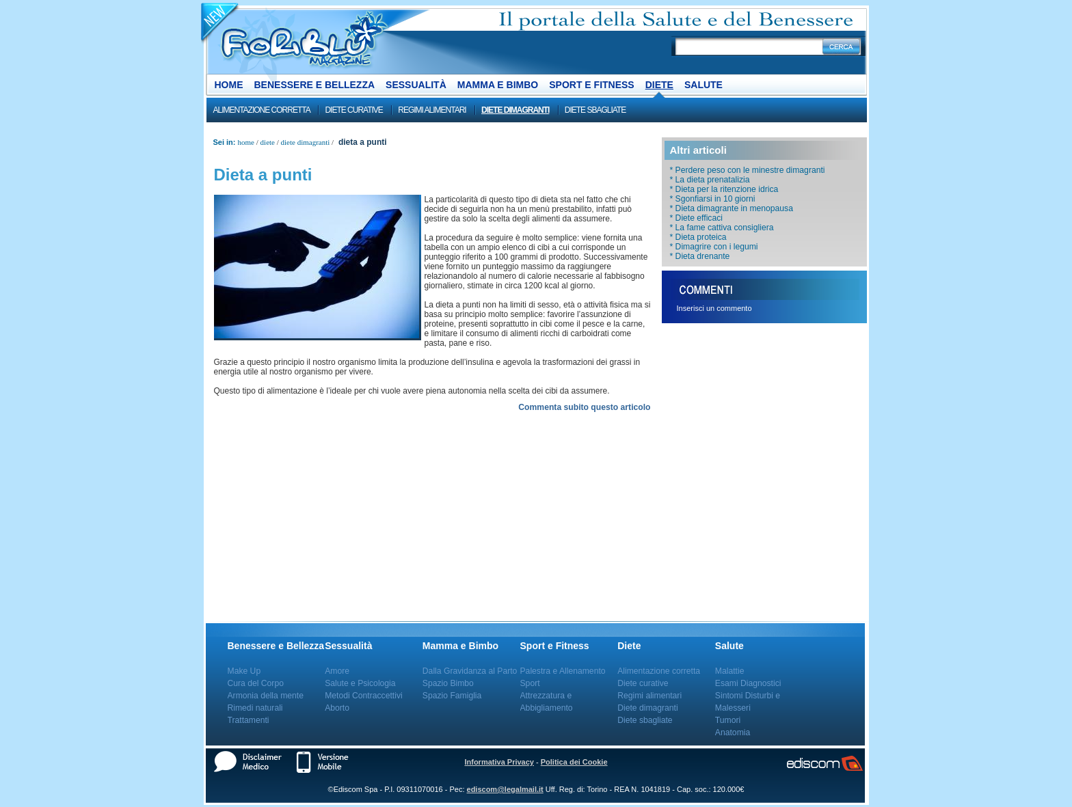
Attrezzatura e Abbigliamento (546, 702)
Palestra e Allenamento (563, 671)
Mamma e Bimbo (497, 84)
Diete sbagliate (595, 110)
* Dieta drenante (700, 256)
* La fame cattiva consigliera (722, 227)
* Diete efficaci (696, 218)
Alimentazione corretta (261, 110)
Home (229, 84)
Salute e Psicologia (360, 683)
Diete (659, 84)
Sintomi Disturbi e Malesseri (747, 702)
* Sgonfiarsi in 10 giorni (712, 199)
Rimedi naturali (255, 708)
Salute (703, 84)
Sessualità (416, 84)
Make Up (244, 671)
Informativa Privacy (499, 762)
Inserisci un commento (714, 308)
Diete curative (353, 110)
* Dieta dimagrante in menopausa (731, 208)
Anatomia (732, 732)
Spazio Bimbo (448, 683)
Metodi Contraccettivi (364, 695)
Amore (337, 671)
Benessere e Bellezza (314, 84)
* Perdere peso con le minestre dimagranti (747, 170)
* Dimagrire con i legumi (714, 246)
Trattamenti (248, 720)
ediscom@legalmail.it (505, 789)
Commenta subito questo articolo (584, 407)
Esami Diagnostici (748, 683)
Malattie (730, 671)
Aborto (337, 708)
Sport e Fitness (591, 84)
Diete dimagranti (515, 110)
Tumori (727, 720)
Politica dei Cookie (574, 762)
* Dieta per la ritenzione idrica (724, 189)
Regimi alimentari (432, 110)
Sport (530, 683)
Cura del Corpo (256, 683)
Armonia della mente (266, 695)
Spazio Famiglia (452, 695)
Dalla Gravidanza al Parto (470, 671)
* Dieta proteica (698, 237)
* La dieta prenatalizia (710, 179)
